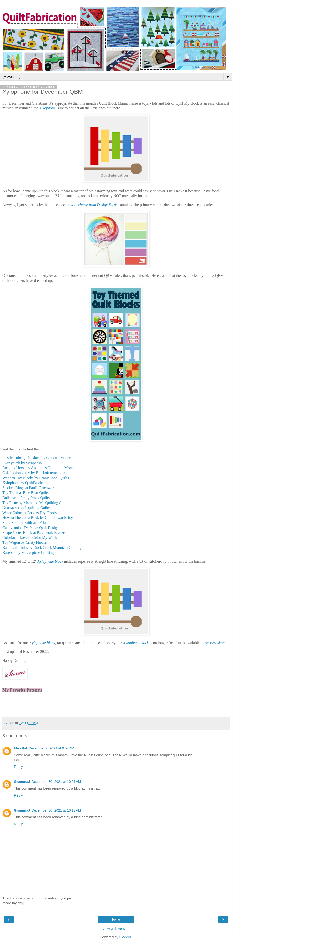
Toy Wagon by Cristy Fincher (25, 542)
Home (116, 919)
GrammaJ (22, 782)
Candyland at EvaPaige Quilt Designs (31, 528)
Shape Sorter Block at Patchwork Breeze (33, 532)
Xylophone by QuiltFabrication (26, 483)
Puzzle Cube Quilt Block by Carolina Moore (36, 458)
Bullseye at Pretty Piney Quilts (26, 498)
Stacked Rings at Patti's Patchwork (29, 488)
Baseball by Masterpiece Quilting (28, 552)
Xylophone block (50, 561)
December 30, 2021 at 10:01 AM (56, 782)
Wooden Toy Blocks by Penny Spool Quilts (35, 478)
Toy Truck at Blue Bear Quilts (25, 493)
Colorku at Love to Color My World (30, 537)
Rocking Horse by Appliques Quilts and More (37, 468)
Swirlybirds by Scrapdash (22, 463)
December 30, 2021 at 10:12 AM (56, 810)
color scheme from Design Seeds (92, 205)
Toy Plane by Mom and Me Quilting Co (33, 503)
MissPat (20, 748)
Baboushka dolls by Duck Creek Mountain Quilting (41, 547)
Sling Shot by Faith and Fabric (25, 523)
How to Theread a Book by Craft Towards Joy (37, 517)
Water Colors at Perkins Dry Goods (29, 513)
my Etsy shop (215, 643)
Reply (18, 767)
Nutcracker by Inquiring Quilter (26, 508)
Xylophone (47, 108)
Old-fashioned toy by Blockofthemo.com (33, 473)
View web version (115, 929)
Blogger (125, 937)
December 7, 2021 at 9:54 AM (51, 748)
